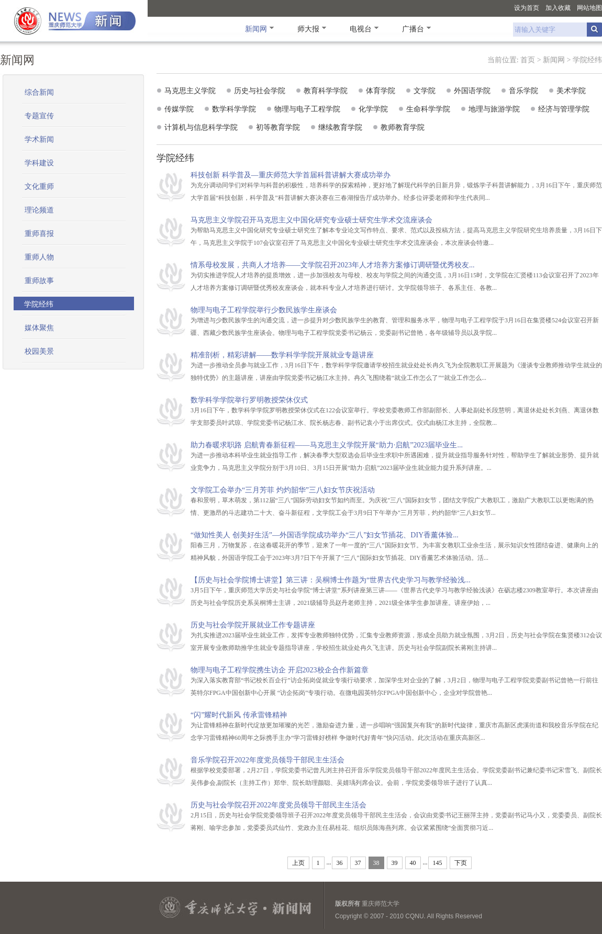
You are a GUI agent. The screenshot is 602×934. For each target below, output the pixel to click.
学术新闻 (39, 139)
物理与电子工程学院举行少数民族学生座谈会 (264, 310)
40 (413, 863)
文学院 (425, 90)
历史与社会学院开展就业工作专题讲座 (253, 625)
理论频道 (39, 210)
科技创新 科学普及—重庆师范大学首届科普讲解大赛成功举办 (291, 175)
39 (395, 863)
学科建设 (39, 163)
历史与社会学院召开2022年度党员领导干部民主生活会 (278, 805)
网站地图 (589, 8)
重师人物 (39, 257)
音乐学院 (523, 90)
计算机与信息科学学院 (201, 127)
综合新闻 (39, 92)
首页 (527, 60)
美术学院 (571, 90)
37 (358, 863)
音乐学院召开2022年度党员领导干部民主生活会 (267, 760)
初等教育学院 (278, 127)
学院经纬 (587, 60)
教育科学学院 (326, 90)
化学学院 (373, 109)
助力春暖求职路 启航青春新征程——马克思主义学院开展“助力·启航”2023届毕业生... (327, 445)
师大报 (308, 29)
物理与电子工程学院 (307, 109)
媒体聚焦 (39, 328)
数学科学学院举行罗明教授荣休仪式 (249, 400)
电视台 (361, 29)
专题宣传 (39, 116)
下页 (460, 863)
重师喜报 (39, 234)
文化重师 (39, 186)
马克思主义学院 (190, 90)
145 (437, 863)
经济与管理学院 (563, 109)
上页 (298, 863)
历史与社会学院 (259, 90)
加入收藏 (558, 8)
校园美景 (39, 351)
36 (340, 863)
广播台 (413, 29)
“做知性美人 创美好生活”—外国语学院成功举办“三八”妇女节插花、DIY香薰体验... (325, 535)
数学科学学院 (234, 109)
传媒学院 (179, 109)
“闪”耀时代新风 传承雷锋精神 (239, 715)
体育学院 (380, 90)
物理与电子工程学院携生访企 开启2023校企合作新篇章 (280, 670)
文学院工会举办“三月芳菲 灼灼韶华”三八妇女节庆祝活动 (283, 490)
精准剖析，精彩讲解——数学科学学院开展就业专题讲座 (282, 355)
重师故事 (39, 281)
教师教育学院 (403, 127)
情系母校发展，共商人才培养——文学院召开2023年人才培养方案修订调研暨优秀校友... (333, 265)
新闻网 (256, 29)
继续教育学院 (340, 127)
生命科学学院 (428, 109)
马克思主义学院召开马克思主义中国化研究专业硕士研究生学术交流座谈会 (311, 220)
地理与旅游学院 (494, 109)
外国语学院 (472, 90)
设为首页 (526, 8)
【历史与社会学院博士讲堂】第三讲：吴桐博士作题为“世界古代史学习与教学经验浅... (331, 580)
